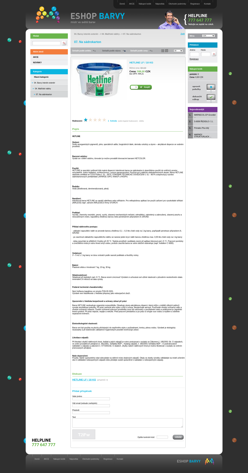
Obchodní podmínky (177, 4)
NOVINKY (37, 63)
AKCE (131, 4)
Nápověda (159, 4)
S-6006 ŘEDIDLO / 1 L (203, 121)
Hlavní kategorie (41, 77)
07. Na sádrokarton (132, 34)
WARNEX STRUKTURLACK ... (202, 136)
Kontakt (207, 4)
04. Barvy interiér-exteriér (44, 83)
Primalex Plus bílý (201, 128)
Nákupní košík (145, 4)
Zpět (183, 34)
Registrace (195, 4)
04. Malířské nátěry (43, 89)
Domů (122, 4)
